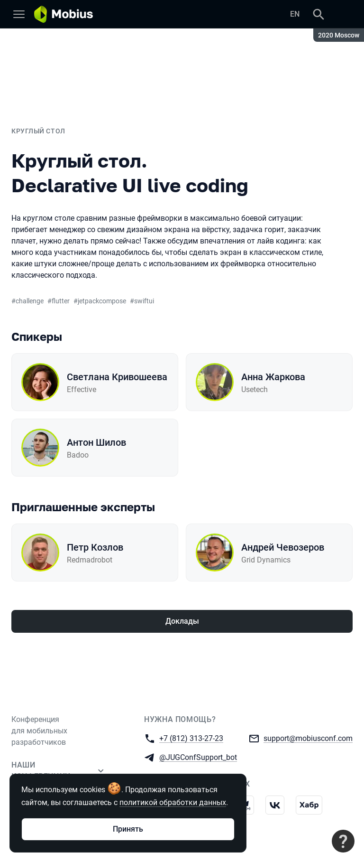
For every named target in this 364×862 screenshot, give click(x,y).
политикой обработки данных (172, 802)
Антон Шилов (96, 442)
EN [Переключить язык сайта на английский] (295, 14)
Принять (128, 829)
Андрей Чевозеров (282, 547)
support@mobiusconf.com (308, 738)
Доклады (182, 621)
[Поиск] (318, 14)
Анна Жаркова (273, 377)
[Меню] (18, 14)
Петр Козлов (95, 547)
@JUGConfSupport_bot (198, 757)
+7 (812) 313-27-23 (191, 738)
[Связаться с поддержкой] (343, 841)
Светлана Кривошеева (117, 377)
